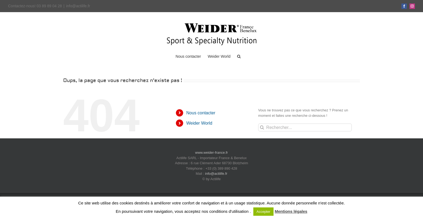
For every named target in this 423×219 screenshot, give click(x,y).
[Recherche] (262, 127)
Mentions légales (291, 211)
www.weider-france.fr (211, 152)
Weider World (199, 123)
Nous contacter (201, 113)
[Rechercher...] (305, 127)
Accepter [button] (263, 212)
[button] (239, 56)
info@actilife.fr (78, 6)
